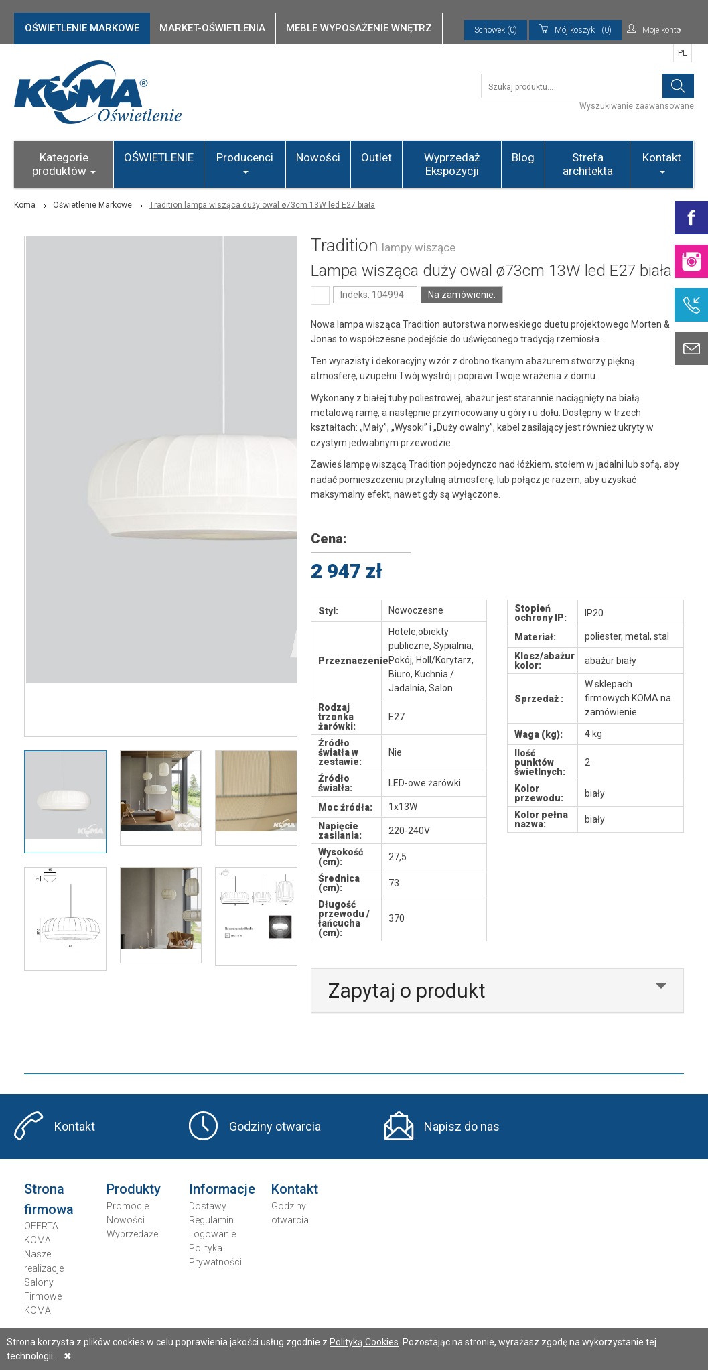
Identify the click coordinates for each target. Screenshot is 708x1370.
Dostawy (207, 1206)
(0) (575, 30)
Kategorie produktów (64, 164)
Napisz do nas (462, 1126)
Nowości (318, 157)
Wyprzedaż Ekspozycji (452, 164)
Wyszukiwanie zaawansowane (636, 106)
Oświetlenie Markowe (92, 205)
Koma (25, 205)
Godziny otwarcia (275, 1126)
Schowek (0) (495, 30)
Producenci (244, 162)
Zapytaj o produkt (407, 990)
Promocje (128, 1206)
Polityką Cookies (364, 1342)
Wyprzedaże (132, 1234)
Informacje (222, 1189)
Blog (523, 157)
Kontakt (661, 162)
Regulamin (211, 1220)
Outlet (376, 157)
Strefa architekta (588, 164)
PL (682, 53)
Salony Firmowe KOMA (43, 1296)
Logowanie (212, 1234)
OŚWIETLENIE (159, 157)
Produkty (134, 1189)
